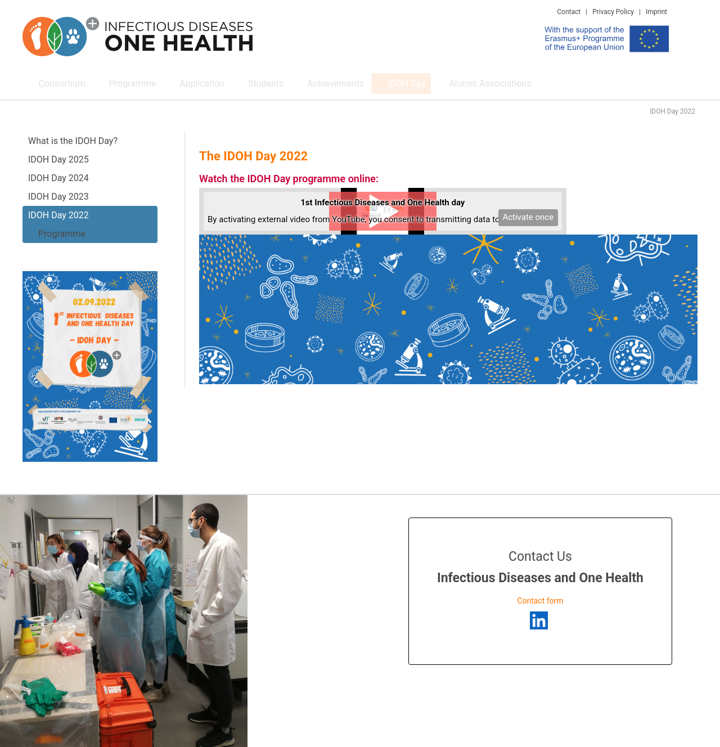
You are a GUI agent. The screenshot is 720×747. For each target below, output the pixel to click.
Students (245, 83)
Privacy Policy (613, 12)
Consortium (54, 83)
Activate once (528, 217)
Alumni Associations (456, 83)
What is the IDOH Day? (73, 141)
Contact (568, 12)
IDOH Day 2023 (58, 196)
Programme (120, 83)
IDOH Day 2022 (58, 215)
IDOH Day (376, 83)
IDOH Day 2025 (58, 159)
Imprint (656, 12)
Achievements (310, 83)
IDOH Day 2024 (58, 178)
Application (185, 83)
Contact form (540, 600)
